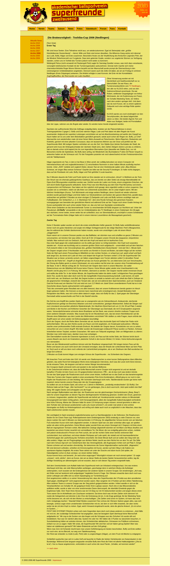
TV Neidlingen (134, 86)
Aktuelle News (36, 41)
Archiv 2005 (35, 56)
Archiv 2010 (35, 43)
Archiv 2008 (35, 48)
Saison (61, 29)
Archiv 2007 (35, 51)
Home (32, 29)
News (70, 29)
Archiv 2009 (35, 46)
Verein (41, 29)
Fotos (80, 29)
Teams (51, 29)
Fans (112, 29)
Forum (103, 29)
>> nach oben (52, 548)
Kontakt (122, 29)
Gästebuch (91, 29)
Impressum (57, 560)
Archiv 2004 (35, 58)
